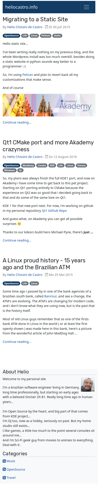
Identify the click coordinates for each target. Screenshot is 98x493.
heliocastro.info (21, 7)
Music (11, 461)
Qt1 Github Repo (54, 210)
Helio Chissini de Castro (24, 27)
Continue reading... (17, 122)
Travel (11, 477)
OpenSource (16, 469)
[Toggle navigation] (86, 7)
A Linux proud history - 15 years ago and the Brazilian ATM (44, 264)
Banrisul (50, 296)
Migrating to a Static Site (35, 19)
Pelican (27, 75)
